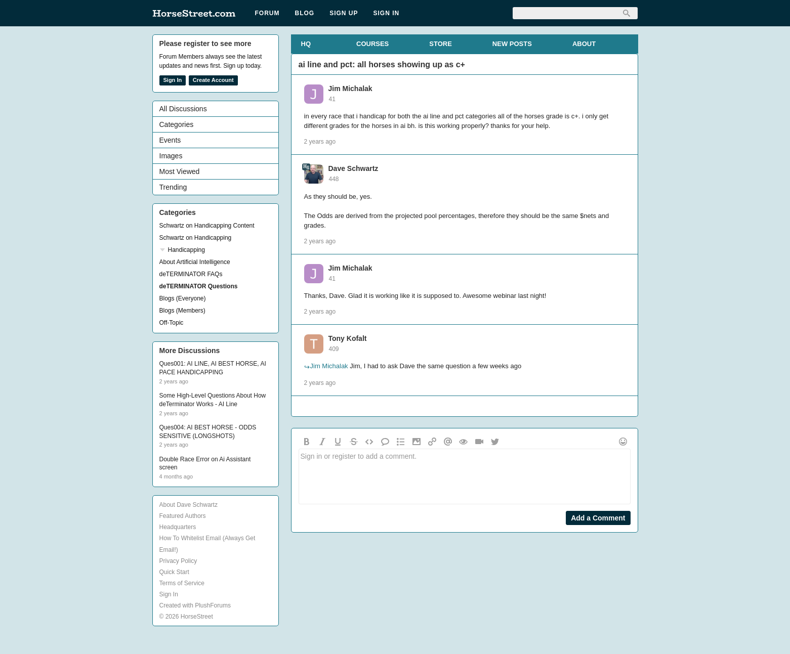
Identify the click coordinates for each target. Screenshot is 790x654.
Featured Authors (182, 515)
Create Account (213, 80)
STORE (440, 44)
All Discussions (183, 109)
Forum (267, 13)
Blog (305, 13)
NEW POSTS (512, 44)
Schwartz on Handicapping (195, 237)
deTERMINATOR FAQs (191, 274)
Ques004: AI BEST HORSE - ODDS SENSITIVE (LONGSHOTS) (208, 432)
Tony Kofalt (347, 338)
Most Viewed (179, 171)
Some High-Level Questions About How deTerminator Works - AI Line (212, 400)
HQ (306, 44)
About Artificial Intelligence (194, 262)
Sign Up (343, 13)
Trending (173, 187)
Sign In (386, 13)
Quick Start (174, 572)
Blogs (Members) (182, 310)
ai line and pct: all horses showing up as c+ (382, 64)
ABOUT (584, 44)
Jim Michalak (350, 88)
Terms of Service (181, 583)
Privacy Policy (178, 560)
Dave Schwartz (353, 168)
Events (170, 140)
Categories (176, 124)
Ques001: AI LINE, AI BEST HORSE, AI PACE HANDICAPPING (212, 368)
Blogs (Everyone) (182, 298)
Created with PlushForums (195, 605)
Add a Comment (598, 518)
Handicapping (186, 249)
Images (171, 156)
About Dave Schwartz (188, 504)
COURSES (372, 44)
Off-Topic (171, 322)
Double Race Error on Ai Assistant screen (205, 463)
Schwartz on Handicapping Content (207, 225)
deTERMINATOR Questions (198, 286)
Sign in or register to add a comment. (465, 476)
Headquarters (177, 527)
